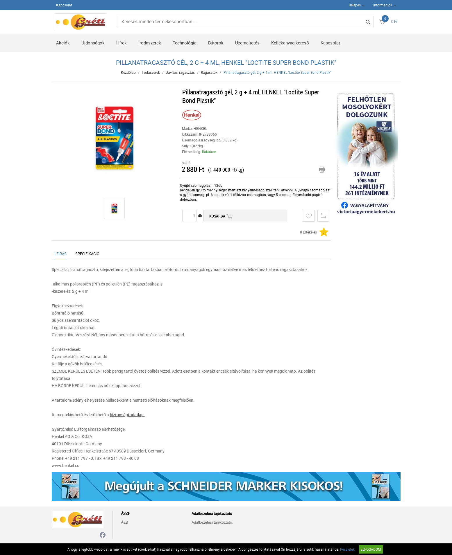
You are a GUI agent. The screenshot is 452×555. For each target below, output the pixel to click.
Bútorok (216, 43)
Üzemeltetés (247, 43)
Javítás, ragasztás (180, 72)
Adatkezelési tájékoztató (212, 522)
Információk (382, 5)
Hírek (121, 43)
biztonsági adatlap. (127, 414)
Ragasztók (209, 72)
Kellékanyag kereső (290, 43)
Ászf (124, 522)
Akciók (63, 43)
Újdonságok (93, 43)
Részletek (347, 549)
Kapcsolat (64, 5)
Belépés (355, 5)
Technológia (184, 43)
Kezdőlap (128, 72)
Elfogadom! (371, 549)
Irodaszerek (149, 43)
